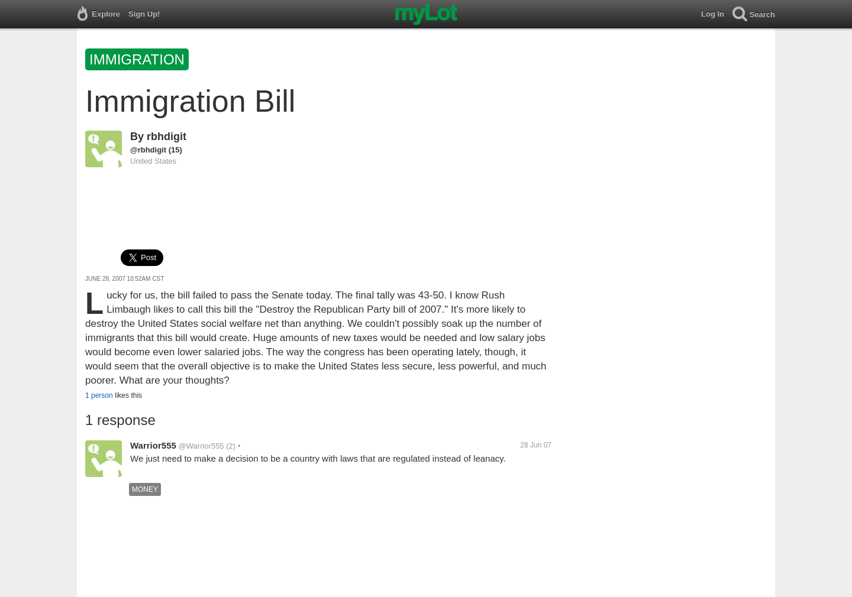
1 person (99, 395)
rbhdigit (166, 136)
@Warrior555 (201, 446)
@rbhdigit (148, 149)
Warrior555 (153, 445)
